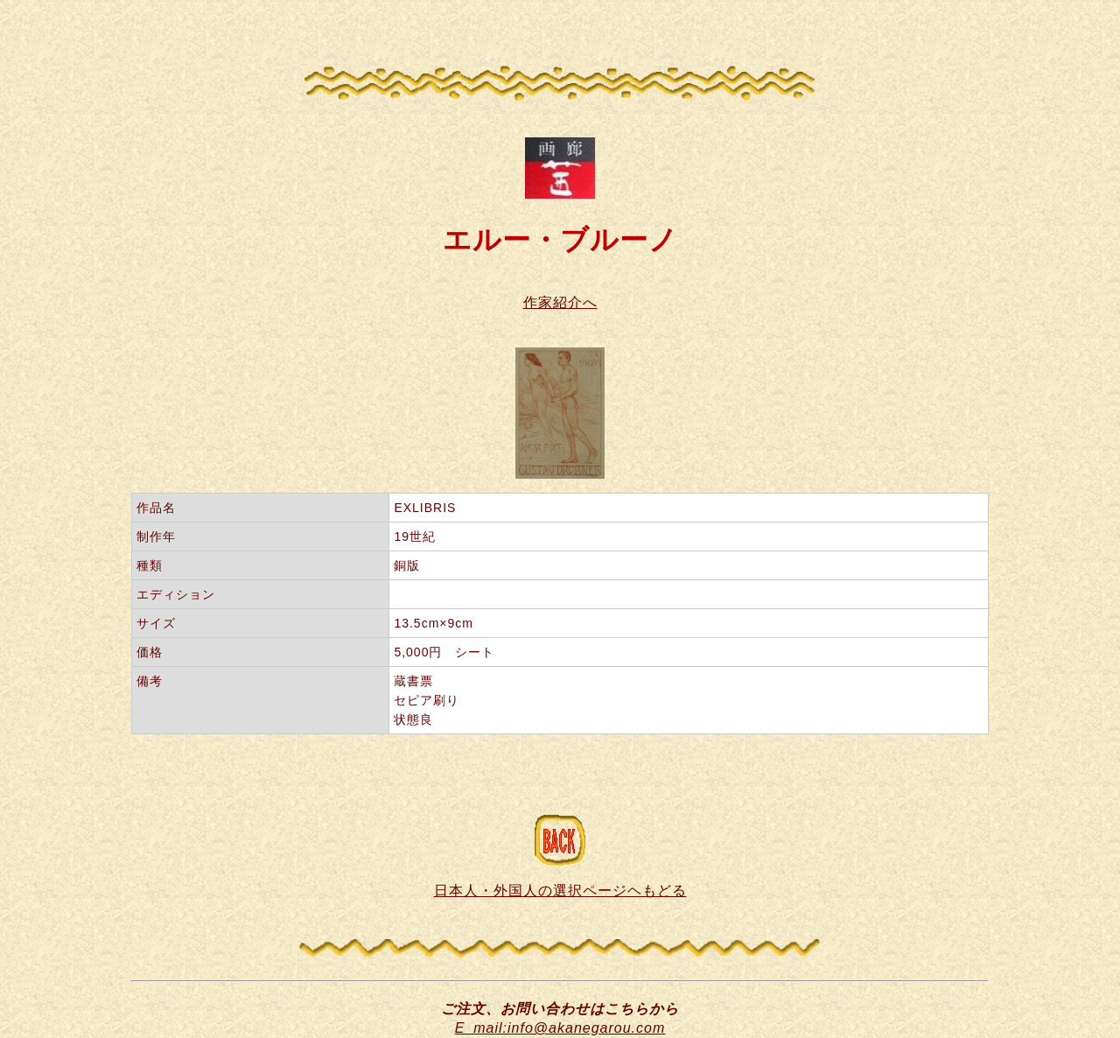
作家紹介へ (560, 302)
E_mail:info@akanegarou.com (560, 1027)
